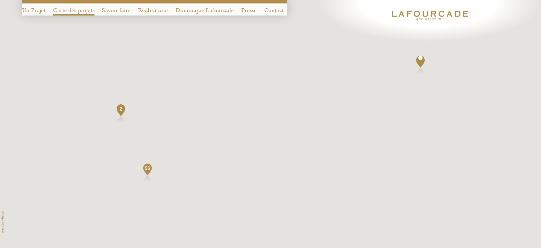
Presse (249, 10)
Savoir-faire (116, 10)
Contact (274, 10)
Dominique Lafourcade (205, 10)
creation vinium (2, 222)
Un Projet (34, 10)
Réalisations (153, 10)
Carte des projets (74, 10)
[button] (420, 65)
